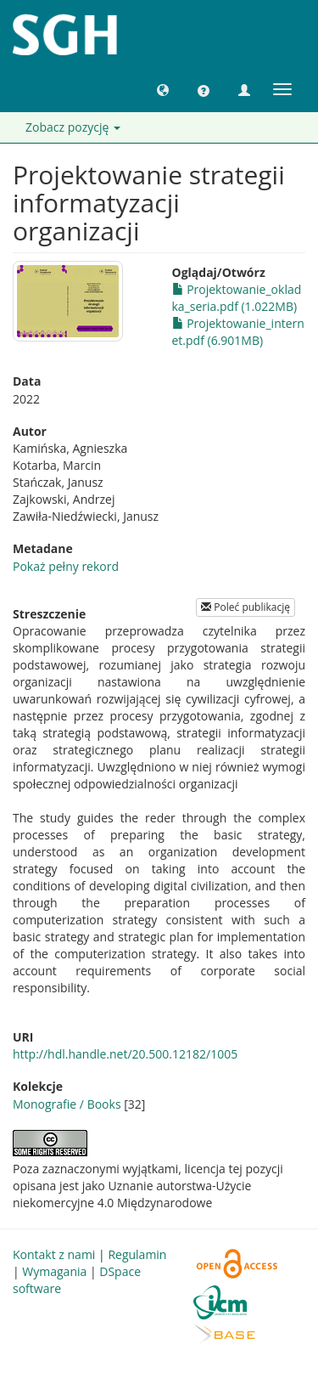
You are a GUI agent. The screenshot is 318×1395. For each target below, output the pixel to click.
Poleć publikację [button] (245, 607)
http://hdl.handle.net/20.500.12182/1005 (125, 1054)
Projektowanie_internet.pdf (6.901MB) (238, 331)
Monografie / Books (67, 1104)
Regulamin (137, 1254)
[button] (163, 89)
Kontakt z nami (54, 1254)
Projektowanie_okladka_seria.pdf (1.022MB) (237, 297)
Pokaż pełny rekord (66, 566)
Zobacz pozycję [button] (72, 127)
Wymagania (54, 1271)
